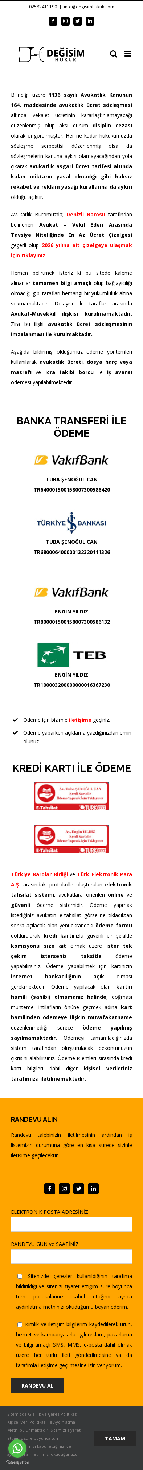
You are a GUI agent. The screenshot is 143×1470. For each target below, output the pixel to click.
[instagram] (64, 1188)
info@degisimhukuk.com (89, 7)
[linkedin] (93, 1188)
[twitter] (78, 1188)
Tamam (115, 1438)
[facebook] (49, 1188)
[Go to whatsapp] (17, 1448)
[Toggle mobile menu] (128, 54)
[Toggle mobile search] (113, 54)
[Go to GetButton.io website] (17, 1462)
